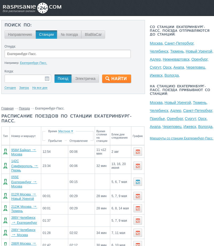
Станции (46, 34)
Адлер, (156, 59)
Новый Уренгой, (199, 51)
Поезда (24, 108)
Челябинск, (159, 51)
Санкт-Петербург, (179, 43)
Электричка (85, 78)
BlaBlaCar (93, 34)
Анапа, (179, 67)
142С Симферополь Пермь (24, 165)
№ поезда (69, 34)
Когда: (9, 71)
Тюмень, (177, 51)
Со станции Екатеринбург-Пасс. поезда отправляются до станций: (179, 31)
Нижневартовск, (177, 59)
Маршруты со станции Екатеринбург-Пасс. (181, 138)
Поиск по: (18, 25)
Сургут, (156, 67)
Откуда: (10, 46)
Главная (7, 108)
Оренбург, (200, 59)
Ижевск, (157, 75)
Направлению (20, 34)
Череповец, (196, 67)
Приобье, (158, 118)
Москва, (157, 43)
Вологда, (172, 75)
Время (53, 131)
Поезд (63, 78)
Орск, (168, 67)
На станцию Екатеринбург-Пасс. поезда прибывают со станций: (180, 90)
